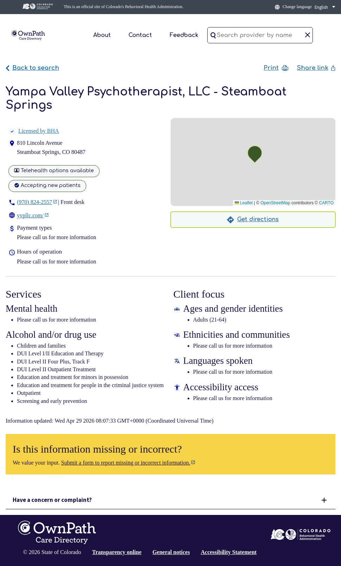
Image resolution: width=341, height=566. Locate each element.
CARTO (326, 202)
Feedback (184, 35)
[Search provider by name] (260, 35)
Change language (297, 6)
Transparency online (116, 552)
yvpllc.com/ (30, 215)
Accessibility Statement (229, 552)
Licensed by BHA (33, 131)
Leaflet (244, 202)
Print (276, 68)
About (102, 35)
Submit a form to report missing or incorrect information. (125, 463)
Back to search (32, 67)
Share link (316, 67)
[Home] (28, 35)
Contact (140, 35)
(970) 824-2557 (34, 202)
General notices (171, 552)
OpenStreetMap (275, 202)
